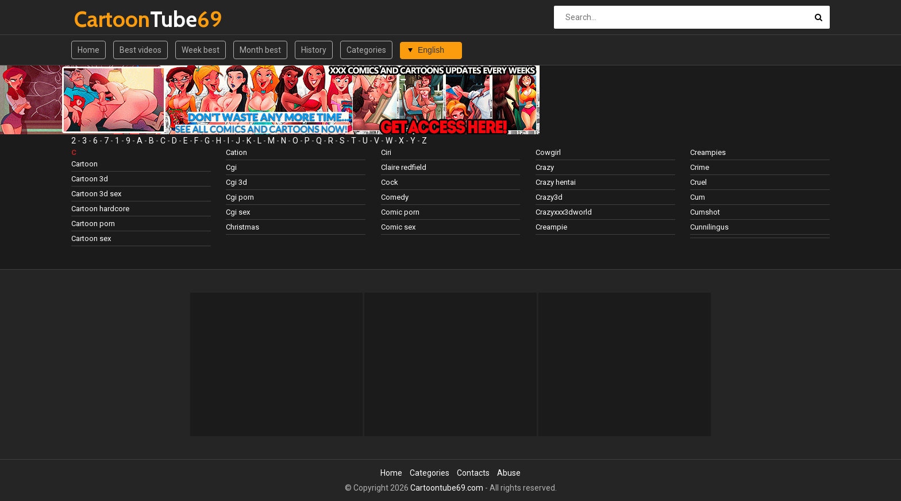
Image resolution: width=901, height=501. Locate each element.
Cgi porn (240, 197)
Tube (104, 19)
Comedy (395, 197)
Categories (366, 50)
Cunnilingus (709, 227)
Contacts (473, 472)
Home (88, 50)
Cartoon (84, 164)
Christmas (242, 227)
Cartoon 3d (89, 178)
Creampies (708, 152)
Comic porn (400, 212)
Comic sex (398, 227)
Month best (260, 50)
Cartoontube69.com (446, 487)
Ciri (386, 152)
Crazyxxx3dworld (564, 212)
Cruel (698, 182)
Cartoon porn (93, 223)
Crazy (545, 167)
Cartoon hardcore (100, 208)
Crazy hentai (556, 182)
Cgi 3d (236, 182)
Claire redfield (403, 167)
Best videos (140, 50)
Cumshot (705, 212)
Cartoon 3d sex (96, 193)
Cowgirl (548, 152)
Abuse (509, 472)
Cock (389, 182)
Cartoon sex (91, 238)
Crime (699, 167)
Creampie (551, 227)
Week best (201, 50)
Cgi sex (238, 212)
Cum (697, 197)
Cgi (231, 167)
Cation (236, 152)
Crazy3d (549, 197)
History (313, 50)
